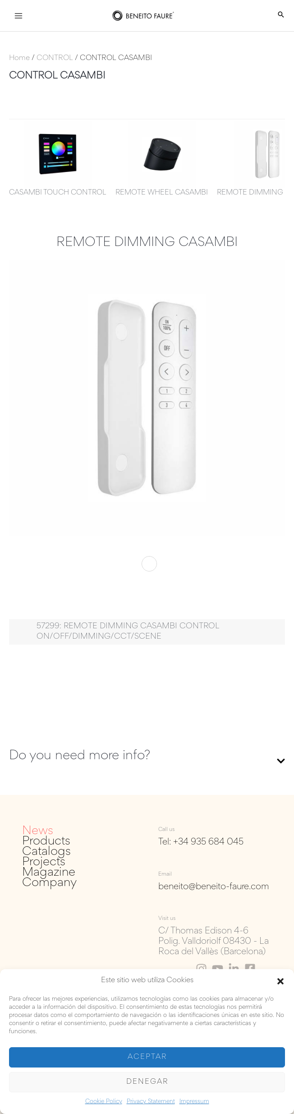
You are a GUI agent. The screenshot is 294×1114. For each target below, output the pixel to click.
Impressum (194, 1102)
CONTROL (55, 58)
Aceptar (147, 1057)
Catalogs (46, 852)
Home (19, 58)
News (37, 831)
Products (46, 841)
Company (49, 883)
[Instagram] (201, 969)
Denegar (147, 1082)
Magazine (48, 872)
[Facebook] (250, 969)
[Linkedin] (234, 969)
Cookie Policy (103, 1102)
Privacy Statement (151, 1102)
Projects (43, 862)
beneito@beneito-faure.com (213, 887)
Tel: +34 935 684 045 (200, 842)
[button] (280, 981)
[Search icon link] (281, 16)
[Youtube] (218, 969)
